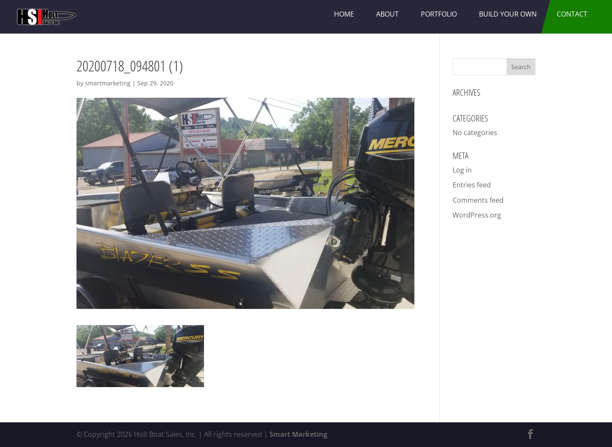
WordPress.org (477, 215)
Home (344, 14)
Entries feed (472, 185)
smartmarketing (107, 83)
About (387, 14)
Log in (462, 170)
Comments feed (478, 200)
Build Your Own (508, 14)
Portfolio (439, 14)
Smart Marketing (298, 434)
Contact (572, 14)
